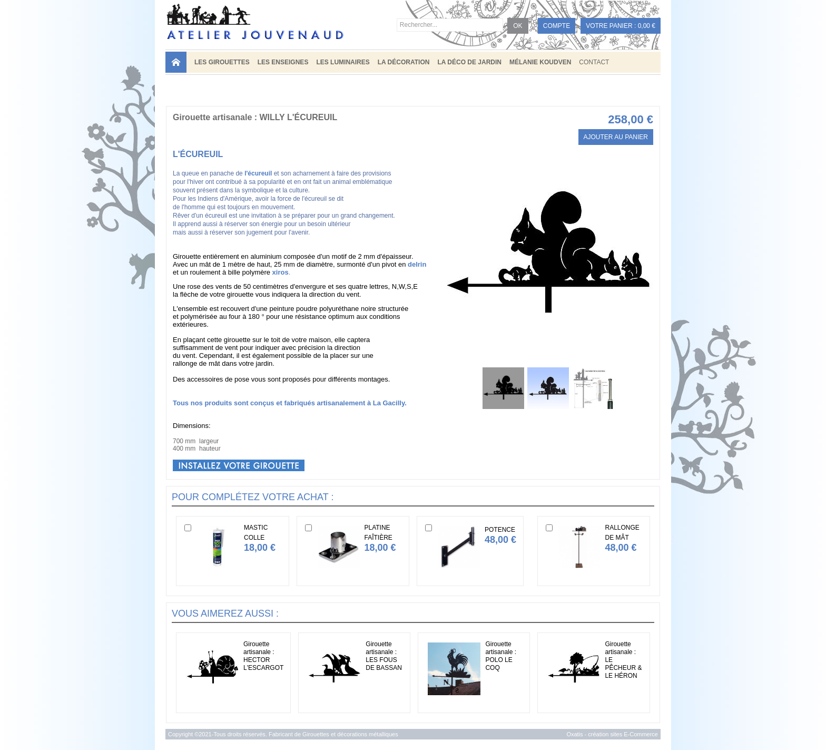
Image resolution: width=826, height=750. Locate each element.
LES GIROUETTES (222, 62)
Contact (594, 62)
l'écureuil (258, 173)
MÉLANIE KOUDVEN (540, 62)
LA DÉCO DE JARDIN (469, 62)
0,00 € (646, 26)
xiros (280, 272)
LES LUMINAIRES (342, 62)
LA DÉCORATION (404, 62)
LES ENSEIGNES (283, 62)
